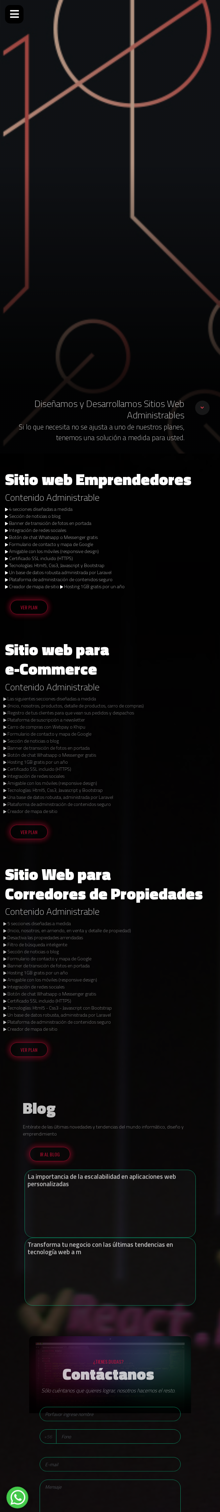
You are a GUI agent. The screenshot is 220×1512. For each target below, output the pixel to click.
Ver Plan (28, 610)
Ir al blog (50, 1157)
